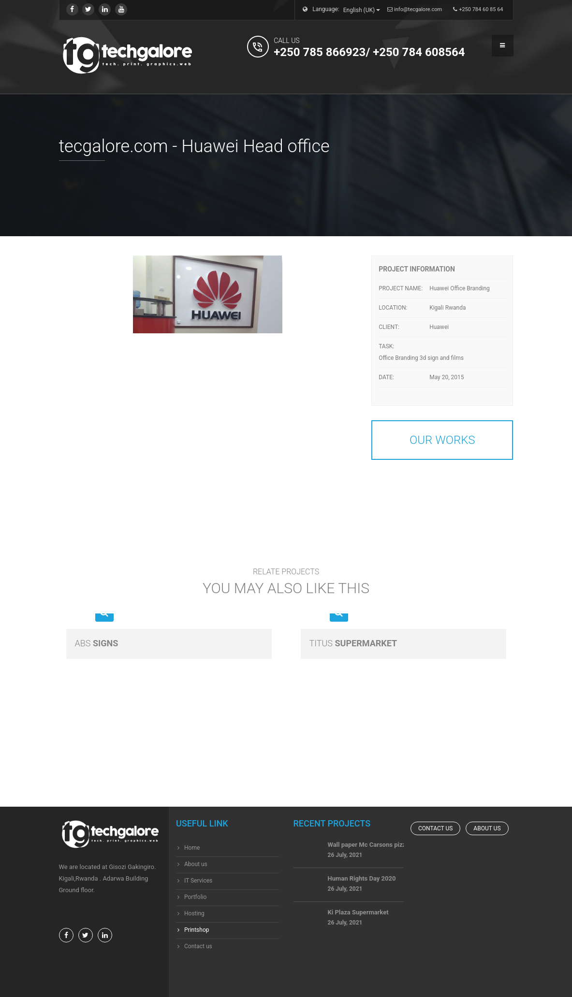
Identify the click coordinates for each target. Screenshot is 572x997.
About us (195, 864)
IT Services (198, 880)
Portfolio (195, 897)
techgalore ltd (326, 982)
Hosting (194, 913)
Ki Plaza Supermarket (358, 921)
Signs (96, 643)
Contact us (198, 946)
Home (192, 847)
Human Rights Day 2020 (362, 887)
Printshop (196, 929)
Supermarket (353, 643)
